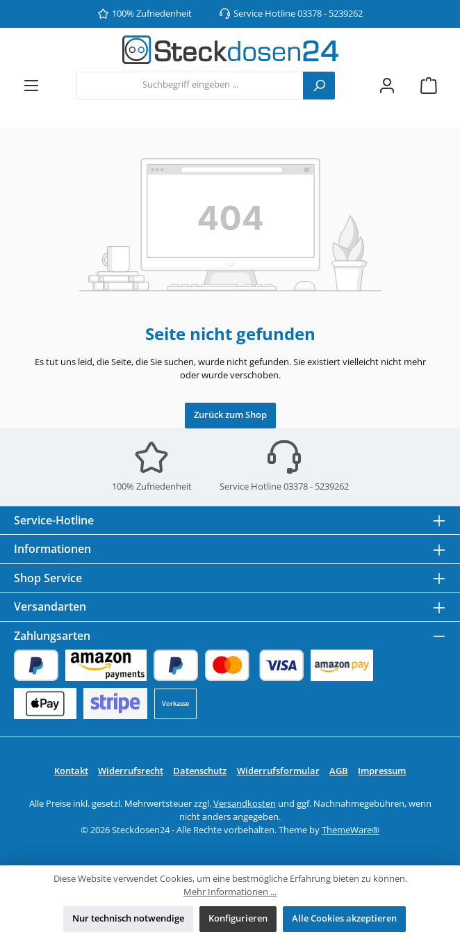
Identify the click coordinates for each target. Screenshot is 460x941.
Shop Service (48, 578)
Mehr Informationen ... (230, 892)
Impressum (382, 771)
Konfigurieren (238, 918)
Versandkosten (244, 804)
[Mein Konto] (387, 85)
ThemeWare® (350, 830)
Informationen (52, 548)
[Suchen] (319, 85)
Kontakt (71, 771)
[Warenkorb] (428, 85)
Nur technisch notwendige (128, 918)
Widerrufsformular (278, 771)
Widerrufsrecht (130, 771)
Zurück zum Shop (230, 415)
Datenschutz (200, 771)
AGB (338, 771)
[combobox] (190, 85)
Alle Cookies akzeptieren (344, 918)
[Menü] (31, 85)
